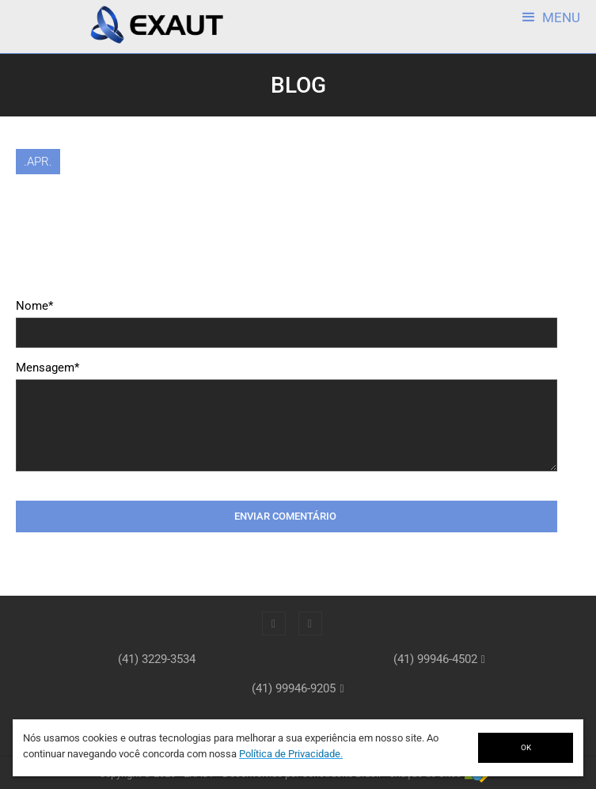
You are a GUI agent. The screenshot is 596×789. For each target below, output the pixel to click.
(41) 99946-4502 (435, 659)
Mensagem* (47, 367)
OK (526, 747)
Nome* (34, 306)
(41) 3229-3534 (157, 659)
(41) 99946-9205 (294, 688)
